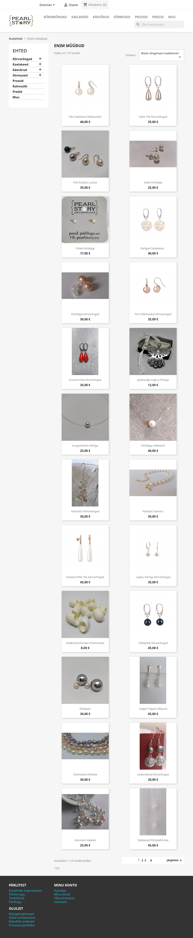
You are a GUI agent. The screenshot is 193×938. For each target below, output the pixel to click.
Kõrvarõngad (55, 17)
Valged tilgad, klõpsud (153, 708)
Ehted (20, 50)
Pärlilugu (15, 902)
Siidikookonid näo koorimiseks (85, 643)
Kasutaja (60, 890)
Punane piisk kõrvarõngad (85, 380)
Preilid (158, 17)
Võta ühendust (64, 898)
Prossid (141, 17)
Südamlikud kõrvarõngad (153, 774)
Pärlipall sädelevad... (153, 248)
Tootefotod (16, 898)
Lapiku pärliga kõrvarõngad (153, 577)
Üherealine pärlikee (85, 774)
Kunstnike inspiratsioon (25, 890)
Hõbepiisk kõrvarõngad (153, 643)
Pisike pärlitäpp (85, 248)
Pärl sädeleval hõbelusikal (85, 116)
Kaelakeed (79, 17)
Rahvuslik (20, 86)
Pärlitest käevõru (153, 511)
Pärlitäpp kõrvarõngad (85, 314)
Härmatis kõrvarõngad (85, 511)
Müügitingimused (21, 914)
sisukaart (60, 902)
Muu (172, 17)
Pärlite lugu (17, 894)
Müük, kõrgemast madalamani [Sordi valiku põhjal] (161, 55)
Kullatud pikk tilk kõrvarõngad (85, 577)
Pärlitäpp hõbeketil (153, 445)
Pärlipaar (85, 708)
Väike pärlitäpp (153, 182)
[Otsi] (159, 24)
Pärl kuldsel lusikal (85, 182)
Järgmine (175, 860)
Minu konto (62, 894)
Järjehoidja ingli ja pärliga (153, 380)
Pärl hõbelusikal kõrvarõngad (153, 314)
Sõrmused (122, 17)
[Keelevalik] (48, 5)
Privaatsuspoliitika (22, 925)
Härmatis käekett (85, 840)
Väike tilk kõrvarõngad (153, 116)
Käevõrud (101, 17)
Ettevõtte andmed (21, 921)
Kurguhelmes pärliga (85, 445)
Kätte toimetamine (22, 918)
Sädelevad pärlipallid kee (153, 840)
